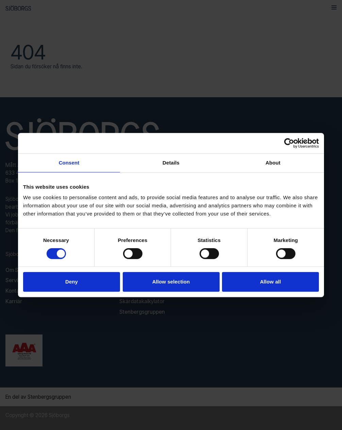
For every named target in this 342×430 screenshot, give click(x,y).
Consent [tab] (69, 163)
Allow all (270, 282)
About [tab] (273, 163)
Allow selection (171, 282)
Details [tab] (171, 163)
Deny (71, 282)
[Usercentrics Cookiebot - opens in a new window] (289, 143)
